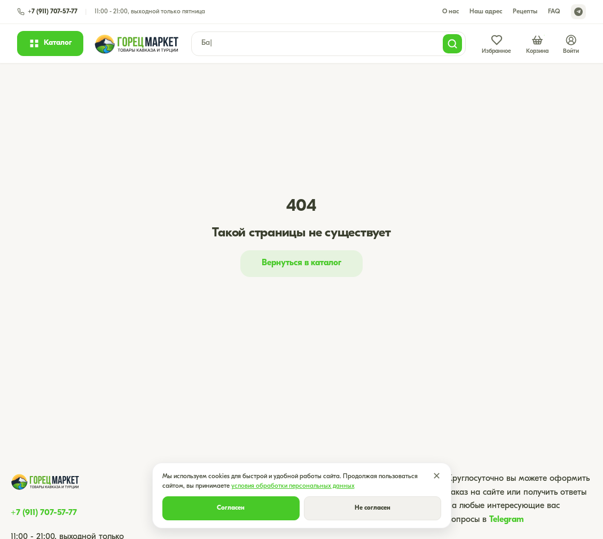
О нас (450, 12)
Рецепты (525, 12)
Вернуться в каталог (301, 263)
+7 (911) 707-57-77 (44, 513)
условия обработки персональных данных (293, 486)
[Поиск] (452, 43)
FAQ (554, 12)
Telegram (506, 520)
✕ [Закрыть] (437, 477)
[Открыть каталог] (50, 43)
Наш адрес (485, 12)
